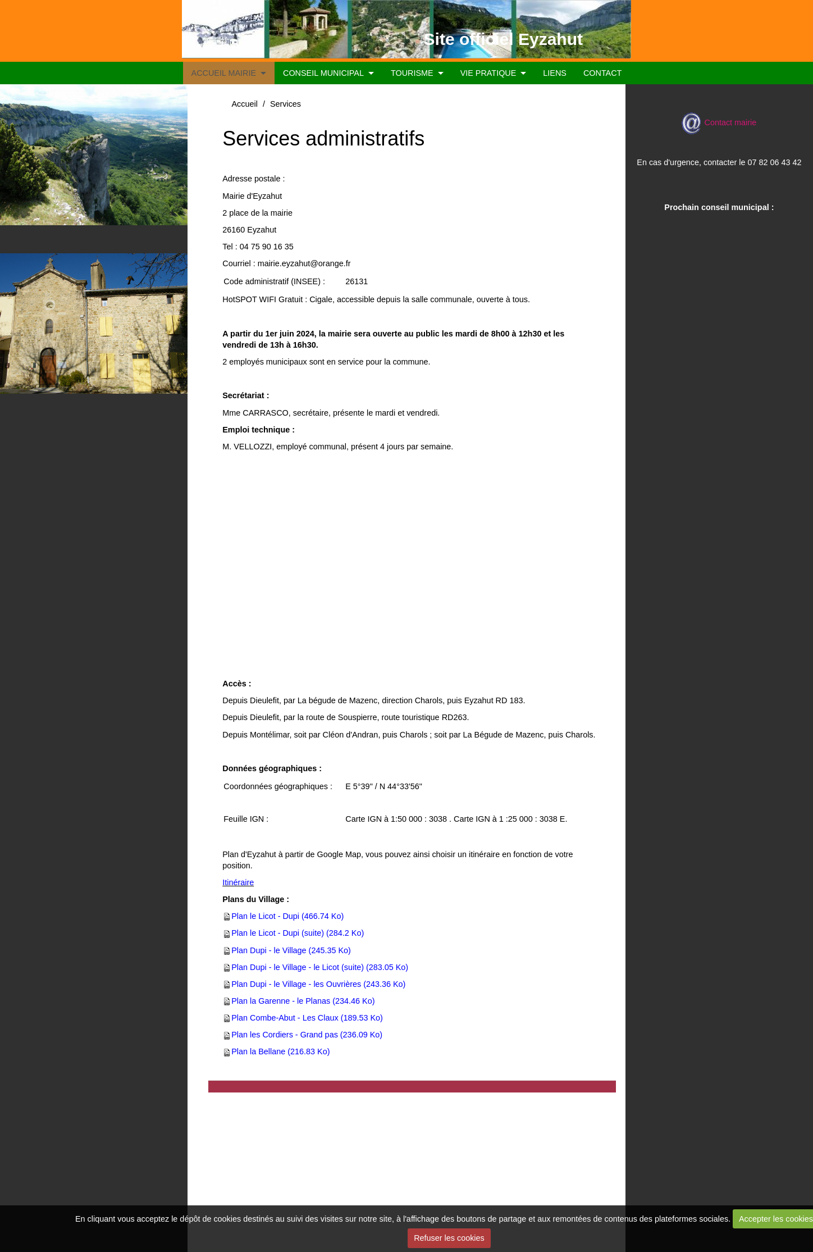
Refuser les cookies (449, 1237)
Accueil (244, 103)
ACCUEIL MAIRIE (223, 73)
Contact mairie (719, 122)
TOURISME (412, 73)
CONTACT (602, 73)
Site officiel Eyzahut (503, 39)
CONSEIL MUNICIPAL (323, 73)
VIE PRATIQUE (488, 73)
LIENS (555, 73)
